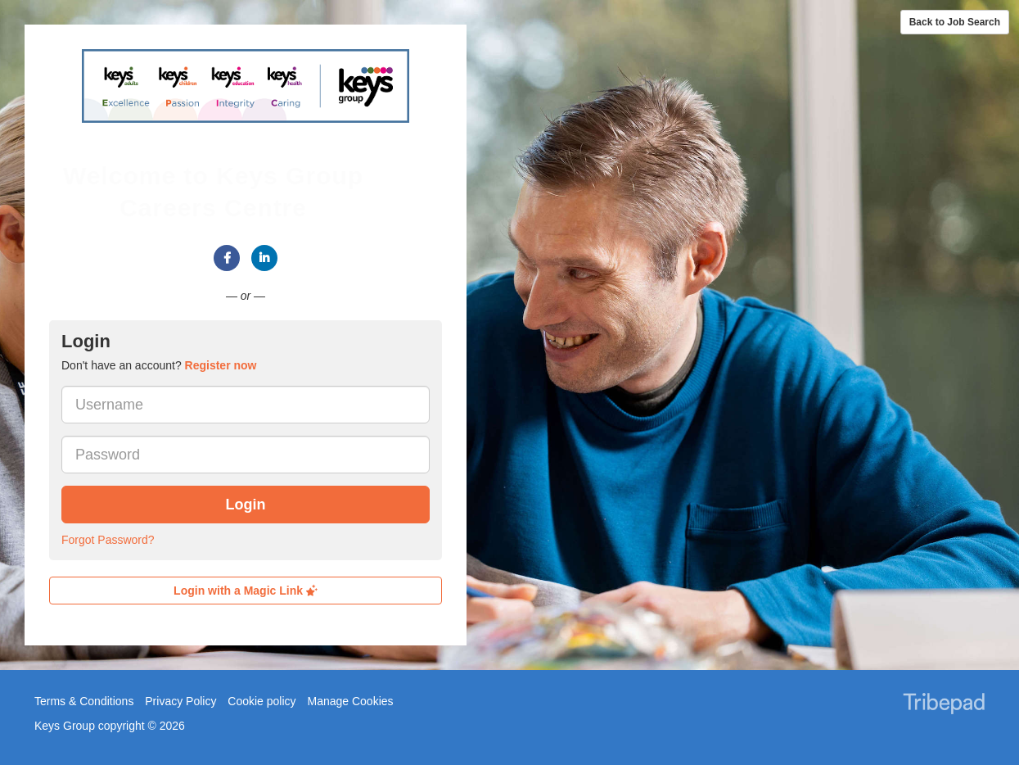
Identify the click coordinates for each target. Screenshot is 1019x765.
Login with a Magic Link (246, 590)
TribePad (944, 705)
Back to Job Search (954, 22)
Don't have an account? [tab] (158, 365)
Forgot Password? (108, 539)
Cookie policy (261, 701)
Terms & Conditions (83, 701)
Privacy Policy (180, 701)
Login (246, 504)
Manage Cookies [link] (350, 701)
